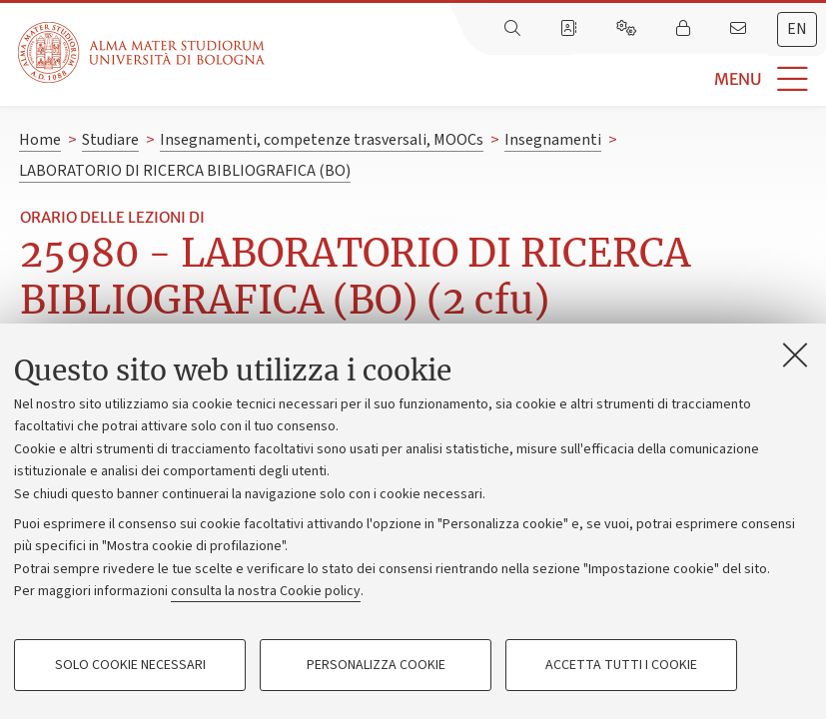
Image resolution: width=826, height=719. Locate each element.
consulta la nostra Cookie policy (266, 591)
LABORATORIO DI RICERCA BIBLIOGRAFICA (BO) (185, 171)
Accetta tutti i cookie (621, 665)
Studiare (110, 140)
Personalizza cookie (376, 665)
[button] (545, 79)
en (797, 29)
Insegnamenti (552, 140)
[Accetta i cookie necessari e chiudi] (795, 354)
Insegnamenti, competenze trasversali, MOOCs (321, 140)
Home (40, 140)
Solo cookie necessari (130, 665)
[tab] (797, 29)
